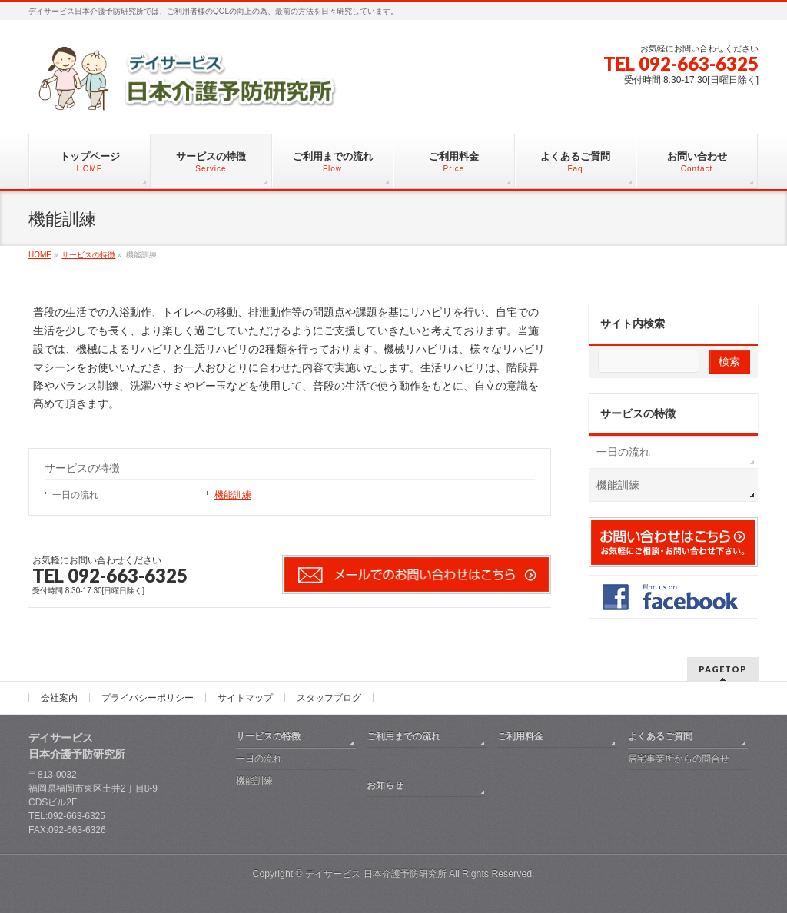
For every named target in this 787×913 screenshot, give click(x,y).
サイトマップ (245, 697)
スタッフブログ (329, 697)
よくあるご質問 (660, 736)
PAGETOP (723, 669)
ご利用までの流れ (403, 736)
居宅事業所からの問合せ (678, 758)
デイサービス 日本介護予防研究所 (375, 873)
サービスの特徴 (82, 468)
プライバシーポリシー (147, 697)
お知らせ (385, 785)
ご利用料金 (520, 736)
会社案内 (59, 697)
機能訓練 (232, 495)
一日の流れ (75, 495)
